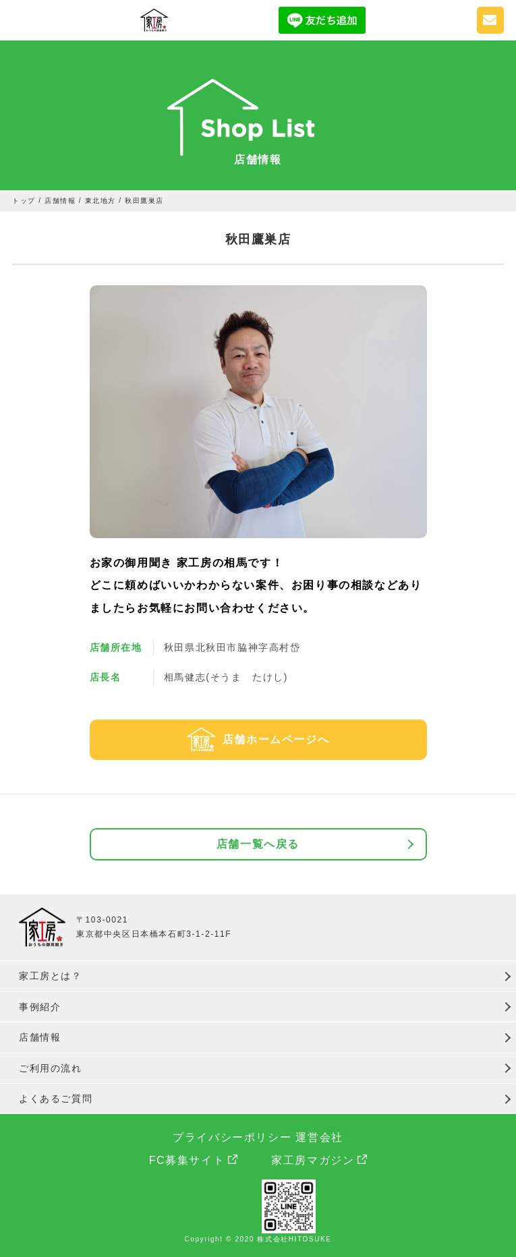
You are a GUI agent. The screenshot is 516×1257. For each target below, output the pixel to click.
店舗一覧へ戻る (258, 844)
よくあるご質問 (55, 1098)
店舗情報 (40, 1037)
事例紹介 (40, 1006)
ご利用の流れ (50, 1068)
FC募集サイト (187, 1160)
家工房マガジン (312, 1160)
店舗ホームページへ (276, 739)
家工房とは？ (50, 975)
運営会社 (319, 1137)
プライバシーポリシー (232, 1137)
